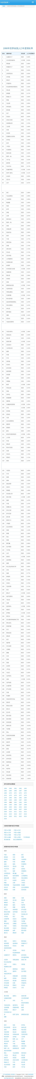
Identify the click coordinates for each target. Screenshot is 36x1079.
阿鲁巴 (14, 985)
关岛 (14, 1000)
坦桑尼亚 (23, 1032)
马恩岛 (14, 926)
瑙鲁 (5, 1016)
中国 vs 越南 (7, 837)
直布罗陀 (6, 914)
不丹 (5, 880)
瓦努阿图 (6, 1007)
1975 (10, 795)
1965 (10, 790)
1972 (20, 793)
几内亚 (23, 1036)
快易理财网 (30, 1074)
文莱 (14, 882)
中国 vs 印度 (17, 835)
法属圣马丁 (7, 955)
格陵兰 (23, 969)
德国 (14, 898)
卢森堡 (14, 921)
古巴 (22, 987)
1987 (20, 800)
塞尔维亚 (6, 928)
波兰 (5, 907)
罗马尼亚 (23, 909)
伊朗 (14, 887)
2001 (15, 807)
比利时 (6, 900)
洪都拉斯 (15, 976)
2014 (5, 814)
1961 (15, 788)
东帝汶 (23, 880)
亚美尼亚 (23, 889)
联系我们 (13, 1074)
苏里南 (14, 978)
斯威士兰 (6, 1062)
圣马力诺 (23, 912)
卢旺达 (6, 1055)
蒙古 (14, 868)
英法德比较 (7, 839)
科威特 (23, 885)
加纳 (5, 1029)
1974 (5, 795)
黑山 (22, 916)
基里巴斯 (23, 996)
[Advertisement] (18, 26)
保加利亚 (15, 909)
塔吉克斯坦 (24, 878)
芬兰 (14, 914)
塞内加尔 (23, 1053)
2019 (5, 816)
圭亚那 (6, 959)
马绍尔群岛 (7, 1005)
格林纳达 (15, 969)
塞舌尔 (6, 1039)
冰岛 (22, 902)
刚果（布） (7, 1048)
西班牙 (23, 900)
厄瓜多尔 (6, 980)
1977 (20, 795)
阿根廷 (6, 987)
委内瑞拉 (23, 941)
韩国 (14, 859)
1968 (25, 790)
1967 (20, 790)
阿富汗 (14, 878)
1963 (25, 788)
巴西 (14, 983)
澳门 (22, 854)
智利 (22, 945)
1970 (10, 793)
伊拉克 (6, 887)
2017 (20, 814)
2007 (20, 809)
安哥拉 (23, 1025)
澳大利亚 (6, 996)
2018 (25, 814)
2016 (15, 814)
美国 (5, 941)
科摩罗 (23, 1048)
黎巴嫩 (14, 873)
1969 (5, 793)
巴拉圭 (14, 945)
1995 (10, 804)
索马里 (23, 1062)
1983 (25, 797)
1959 (5, 788)
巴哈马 (14, 987)
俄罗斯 (23, 907)
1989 (5, 802)
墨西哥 (14, 971)
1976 (15, 795)
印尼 (14, 861)
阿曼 (5, 882)
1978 (25, 795)
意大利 (14, 900)
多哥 (14, 1041)
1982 (20, 797)
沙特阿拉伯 (7, 873)
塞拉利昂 (6, 1036)
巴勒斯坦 (23, 871)
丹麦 (5, 926)
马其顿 (23, 921)
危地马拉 (23, 980)
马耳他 (6, 916)
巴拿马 (23, 985)
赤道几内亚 (16, 1060)
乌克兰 (14, 928)
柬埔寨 (23, 861)
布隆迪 (23, 1043)
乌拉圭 (23, 950)
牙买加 (14, 950)
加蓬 (14, 1064)
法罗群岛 (23, 923)
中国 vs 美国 (7, 830)
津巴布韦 (23, 1046)
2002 (20, 807)
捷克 (14, 905)
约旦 (5, 871)
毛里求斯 (6, 1032)
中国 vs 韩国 (17, 837)
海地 (5, 971)
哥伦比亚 (23, 978)
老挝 (5, 864)
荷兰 (14, 916)
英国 (5, 898)
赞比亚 (14, 1055)
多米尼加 (23, 976)
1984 (5, 800)
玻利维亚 (6, 943)
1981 (15, 797)
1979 (5, 797)
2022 (20, 816)
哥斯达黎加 (16, 959)
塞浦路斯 (6, 930)
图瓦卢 (14, 1010)
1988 (25, 800)
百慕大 (14, 964)
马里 (5, 1067)
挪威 (5, 921)
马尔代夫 (6, 868)
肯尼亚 (14, 1057)
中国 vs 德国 (17, 832)
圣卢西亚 (23, 971)
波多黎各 (15, 943)
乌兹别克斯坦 (16, 885)
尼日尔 (14, 1027)
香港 (14, 854)
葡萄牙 (6, 902)
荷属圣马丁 (24, 943)
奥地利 (6, 905)
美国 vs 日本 (7, 832)
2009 (5, 811)
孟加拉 (23, 868)
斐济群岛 (15, 1005)
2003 (25, 807)
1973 (25, 793)
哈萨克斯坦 (16, 875)
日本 (14, 857)
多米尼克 (23, 955)
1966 (15, 790)
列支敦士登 (24, 914)
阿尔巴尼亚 (24, 926)
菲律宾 (6, 859)
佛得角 (14, 1029)
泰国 (22, 857)
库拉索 (14, 980)
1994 (5, 804)
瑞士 (14, 902)
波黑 (14, 930)
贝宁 (22, 1039)
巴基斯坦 (23, 864)
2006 (15, 809)
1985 (10, 800)
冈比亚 (23, 1055)
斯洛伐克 (23, 928)
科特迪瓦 (6, 1060)
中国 (5, 854)
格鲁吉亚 (6, 878)
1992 (20, 802)
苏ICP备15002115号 (9, 1078)
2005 (10, 809)
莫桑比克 (15, 1046)
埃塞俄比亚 (16, 1048)
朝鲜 (14, 871)
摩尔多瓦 (6, 923)
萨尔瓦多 (6, 985)
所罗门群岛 (16, 1014)
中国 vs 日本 (17, 830)
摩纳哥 (14, 933)
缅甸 (14, 864)
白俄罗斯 (6, 919)
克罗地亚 (15, 912)
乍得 (14, 1043)
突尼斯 (23, 1057)
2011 (15, 811)
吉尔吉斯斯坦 (25, 887)
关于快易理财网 (6, 1074)
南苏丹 (6, 1057)
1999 (5, 807)
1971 (15, 793)
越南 (5, 861)
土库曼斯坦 (24, 875)
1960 (10, 788)
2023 (25, 816)
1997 (20, 804)
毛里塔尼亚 (24, 1034)
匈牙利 (23, 905)
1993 (25, 802)
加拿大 (14, 941)
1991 (15, 802)
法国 (22, 898)
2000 (10, 807)
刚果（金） (16, 1039)
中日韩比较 (27, 837)
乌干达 (23, 1067)
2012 (20, 811)
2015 (10, 814)
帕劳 (22, 1007)
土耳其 (6, 909)
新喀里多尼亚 (25, 1014)
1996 (15, 804)
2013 (25, 811)
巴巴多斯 (6, 983)
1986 (15, 800)
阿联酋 (6, 889)
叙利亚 (6, 875)
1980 (10, 797)
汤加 (22, 1010)
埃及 (14, 1025)
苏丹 (14, 1067)
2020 (10, 816)
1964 (5, 790)
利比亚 (14, 1032)
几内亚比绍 (24, 1060)
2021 (15, 816)
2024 (5, 818)
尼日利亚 (6, 1041)
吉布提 (14, 1036)
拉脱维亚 (23, 919)
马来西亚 (23, 859)
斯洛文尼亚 (7, 912)
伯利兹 (23, 964)
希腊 (14, 907)
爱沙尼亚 (23, 930)
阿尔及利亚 (7, 1027)
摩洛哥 (6, 1043)
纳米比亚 (23, 1027)
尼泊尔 (14, 866)
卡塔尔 (23, 882)
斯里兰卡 (6, 866)
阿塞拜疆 (6, 885)
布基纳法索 (16, 1034)
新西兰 (14, 996)
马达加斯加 (16, 1053)
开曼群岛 (23, 983)
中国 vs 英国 (7, 835)
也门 (22, 873)
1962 (20, 788)
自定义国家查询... (18, 839)
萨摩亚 (6, 1010)
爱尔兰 (6, 933)
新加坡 (6, 857)
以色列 (14, 880)
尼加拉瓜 (6, 945)
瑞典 (22, 933)
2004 (5, 809)
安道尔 (14, 919)
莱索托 (6, 1046)
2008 (25, 809)
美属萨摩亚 (16, 1007)
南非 (5, 1025)
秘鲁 (5, 978)
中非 (14, 1062)
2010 (10, 811)
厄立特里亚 (7, 1064)
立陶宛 (14, 923)
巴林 (14, 889)
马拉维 (23, 1064)
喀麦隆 (23, 1041)
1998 (25, 804)
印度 (22, 866)
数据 (4, 6)
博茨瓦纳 (6, 1034)
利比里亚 (23, 1029)
